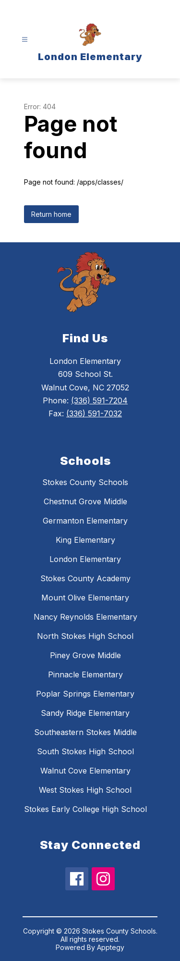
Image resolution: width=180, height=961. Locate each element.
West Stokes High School (85, 790)
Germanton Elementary (85, 520)
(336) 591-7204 (99, 400)
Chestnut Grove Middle (85, 501)
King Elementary (85, 540)
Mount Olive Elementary (85, 597)
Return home (51, 214)
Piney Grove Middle (85, 655)
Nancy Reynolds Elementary (85, 617)
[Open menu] (24, 39)
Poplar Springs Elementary (85, 694)
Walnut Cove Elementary (85, 770)
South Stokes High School (85, 751)
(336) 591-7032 (94, 413)
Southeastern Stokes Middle (85, 732)
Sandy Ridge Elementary (85, 713)
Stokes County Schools (85, 482)
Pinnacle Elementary (85, 674)
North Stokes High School (85, 636)
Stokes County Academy (85, 578)
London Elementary (85, 559)
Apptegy (110, 947)
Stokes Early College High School (85, 809)
